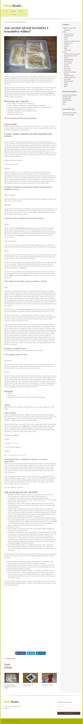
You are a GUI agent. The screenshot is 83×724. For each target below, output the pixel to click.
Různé (65, 48)
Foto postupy (67, 79)
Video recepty (67, 50)
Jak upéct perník (28, 685)
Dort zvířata (67, 68)
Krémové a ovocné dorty (70, 72)
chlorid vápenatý (25, 309)
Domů (5, 22)
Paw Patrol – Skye (47, 685)
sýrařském (50, 93)
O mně (14, 14)
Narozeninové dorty (69, 75)
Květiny (66, 83)
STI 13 (19, 264)
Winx (64, 104)
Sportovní (66, 65)
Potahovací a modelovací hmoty (72, 41)
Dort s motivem (68, 63)
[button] (20, 653)
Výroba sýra (67, 30)
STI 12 (28, 262)
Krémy (65, 39)
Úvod (6, 11)
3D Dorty (66, 57)
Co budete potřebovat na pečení (72, 54)
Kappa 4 (23, 268)
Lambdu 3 (26, 275)
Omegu (11, 275)
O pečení (13, 11)
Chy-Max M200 (20, 228)
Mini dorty (66, 74)
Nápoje (66, 46)
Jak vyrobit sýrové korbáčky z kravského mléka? (10, 686)
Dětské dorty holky (68, 59)
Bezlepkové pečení (68, 35)
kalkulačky (21, 235)
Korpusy (66, 37)
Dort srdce (66, 66)
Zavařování (67, 45)
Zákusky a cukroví (68, 43)
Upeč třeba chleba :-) (69, 34)
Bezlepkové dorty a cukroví (70, 56)
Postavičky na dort (68, 81)
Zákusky (66, 84)
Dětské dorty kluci (68, 61)
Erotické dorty (67, 70)
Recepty (21, 11)
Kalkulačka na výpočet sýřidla (70, 28)
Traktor (64, 102)
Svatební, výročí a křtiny (70, 77)
